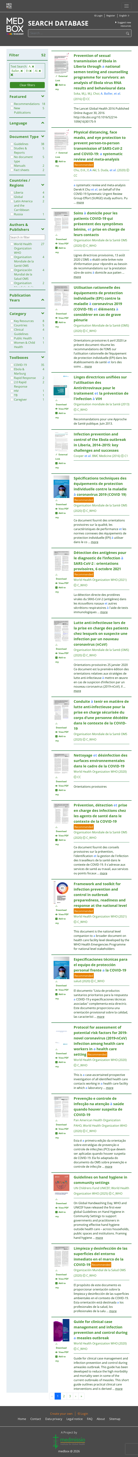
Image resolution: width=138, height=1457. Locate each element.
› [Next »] (75, 1396)
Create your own (61, 1414)
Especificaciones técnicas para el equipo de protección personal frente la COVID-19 (100, 965)
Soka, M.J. (80, 94)
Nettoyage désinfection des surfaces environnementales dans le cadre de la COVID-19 (100, 761)
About (101, 1419)
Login (98, 15)
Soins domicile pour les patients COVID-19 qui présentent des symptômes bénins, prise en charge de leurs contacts (99, 224)
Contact (35, 1419)
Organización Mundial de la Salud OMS (100, 1270)
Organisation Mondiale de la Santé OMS (100, 240)
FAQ (89, 1419)
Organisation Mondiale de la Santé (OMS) (101, 325)
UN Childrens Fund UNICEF (92, 1188)
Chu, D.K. (80, 170)
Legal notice (74, 1419)
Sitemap (114, 1419)
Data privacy (53, 1419)
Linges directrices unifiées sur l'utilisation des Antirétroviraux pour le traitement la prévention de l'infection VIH (101, 388)
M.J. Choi (93, 94)
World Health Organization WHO (96, 580)
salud (77, 981)
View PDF (62, 243)
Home (22, 1419)
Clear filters (27, 85)
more (80, 202)
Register (110, 15)
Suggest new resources (123, 24)
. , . (111, 94)
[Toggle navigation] (126, 6)
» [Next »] (81, 1396)
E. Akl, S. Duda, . (102, 170)
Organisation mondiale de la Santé (97, 404)
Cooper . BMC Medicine (92, 456)
